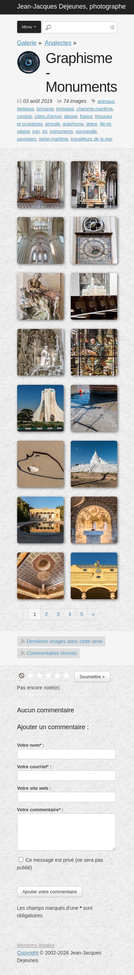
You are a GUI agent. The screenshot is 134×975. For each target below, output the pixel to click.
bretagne (65, 108)
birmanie (45, 108)
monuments (61, 131)
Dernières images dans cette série (65, 641)
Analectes (58, 42)
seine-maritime (53, 139)
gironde (52, 123)
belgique (25, 108)
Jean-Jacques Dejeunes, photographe (71, 6)
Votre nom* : (30, 745)
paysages (26, 139)
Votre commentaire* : (40, 809)
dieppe (71, 116)
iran (36, 131)
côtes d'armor (48, 116)
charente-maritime (94, 108)
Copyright (28, 953)
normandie (86, 131)
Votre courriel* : (34, 766)
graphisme (73, 123)
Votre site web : (34, 788)
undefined (21, 675)
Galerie (27, 42)
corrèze (24, 116)
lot (44, 131)
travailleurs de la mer (92, 139)
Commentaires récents (52, 653)
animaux (106, 101)
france (86, 116)
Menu (27, 26)
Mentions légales (36, 945)
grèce (92, 123)
